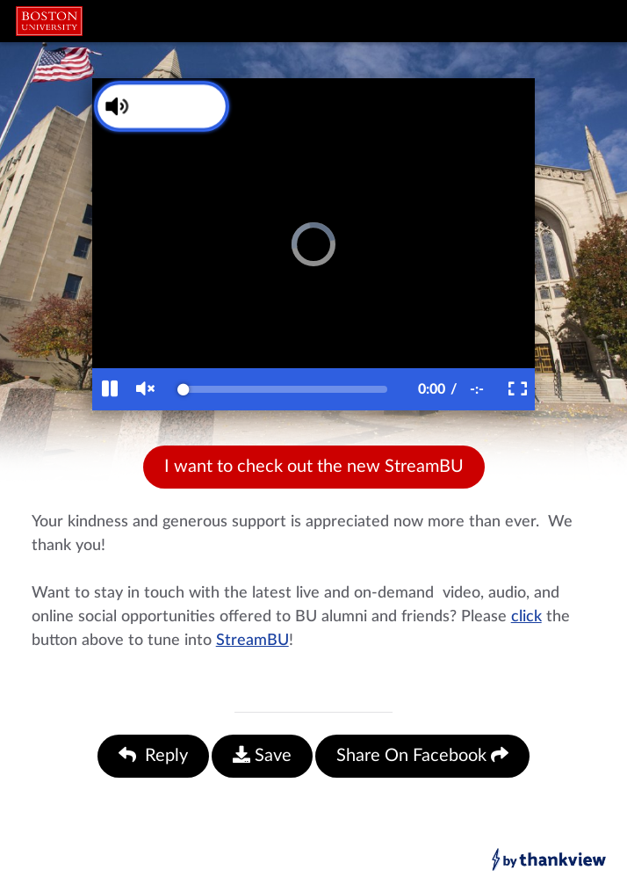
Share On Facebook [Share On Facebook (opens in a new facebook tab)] (422, 755)
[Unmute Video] (151, 106)
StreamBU (252, 641)
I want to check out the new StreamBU (314, 466)
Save (262, 755)
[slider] (285, 389)
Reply (153, 755)
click (526, 617)
